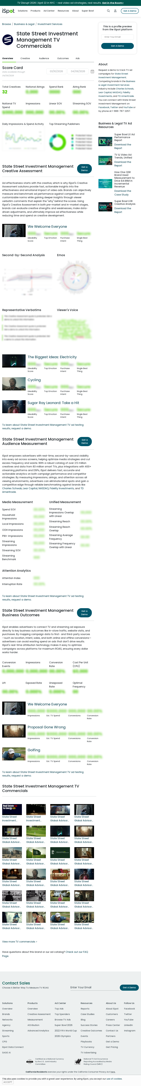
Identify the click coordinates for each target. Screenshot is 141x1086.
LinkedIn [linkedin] (128, 1025)
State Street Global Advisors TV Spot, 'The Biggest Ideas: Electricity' (59, 840)
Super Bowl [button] (88, 10)
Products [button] (35, 10)
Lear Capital (30, 488)
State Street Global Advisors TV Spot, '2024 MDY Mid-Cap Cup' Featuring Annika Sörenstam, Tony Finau (35, 840)
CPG (4, 1041)
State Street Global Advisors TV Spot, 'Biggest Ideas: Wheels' (11, 861)
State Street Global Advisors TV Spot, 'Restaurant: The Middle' (11, 883)
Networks (7, 1019)
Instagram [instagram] (129, 1030)
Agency (6, 1025)
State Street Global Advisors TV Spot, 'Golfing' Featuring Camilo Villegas (59, 926)
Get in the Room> (113, 3)
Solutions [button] (23, 10)
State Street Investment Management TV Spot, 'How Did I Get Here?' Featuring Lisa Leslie (35, 818)
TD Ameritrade (126, 96)
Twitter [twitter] (128, 1014)
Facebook (103, 107)
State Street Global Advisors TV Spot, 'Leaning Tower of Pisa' (83, 904)
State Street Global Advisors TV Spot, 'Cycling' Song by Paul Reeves (35, 883)
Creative (25, 58)
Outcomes (63, 58)
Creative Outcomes (91, 1030)
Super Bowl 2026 (63, 1025)
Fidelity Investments (62, 488)
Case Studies (87, 1014)
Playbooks (86, 1041)
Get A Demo (129, 10)
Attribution (33, 1025)
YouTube (128, 107)
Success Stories (89, 1025)
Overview (7, 58)
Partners (110, 1036)
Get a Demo (84, 168)
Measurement (35, 1019)
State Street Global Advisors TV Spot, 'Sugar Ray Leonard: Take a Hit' (83, 883)
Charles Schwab (12, 488)
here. (113, 1071)
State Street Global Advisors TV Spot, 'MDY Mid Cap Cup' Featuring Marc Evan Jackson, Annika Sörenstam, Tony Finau (35, 861)
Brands (6, 1014)
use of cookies (114, 1078)
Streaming (7, 1030)
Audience (44, 58)
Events (84, 1036)
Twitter (114, 107)
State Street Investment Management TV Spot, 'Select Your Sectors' (11, 818)
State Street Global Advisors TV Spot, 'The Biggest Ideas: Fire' (59, 861)
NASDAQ (44, 488)
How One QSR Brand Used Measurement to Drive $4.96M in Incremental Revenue (124, 179)
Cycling (34, 379)
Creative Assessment (39, 1014)
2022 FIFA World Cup (66, 1030)
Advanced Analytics (38, 1030)
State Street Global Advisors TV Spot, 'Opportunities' (11, 904)
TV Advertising (88, 1052)
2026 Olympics (63, 1036)
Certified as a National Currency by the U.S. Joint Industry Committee (49, 1061)
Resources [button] (63, 10)
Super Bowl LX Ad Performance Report (124, 137)
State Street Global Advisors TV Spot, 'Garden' (59, 904)
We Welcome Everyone (47, 226)
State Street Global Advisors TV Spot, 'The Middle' (59, 883)
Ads (78, 58)
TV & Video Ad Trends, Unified (123, 156)
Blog (83, 1019)
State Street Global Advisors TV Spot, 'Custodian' (35, 926)
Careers (110, 1019)
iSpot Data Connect (13, 1047)
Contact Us (112, 1030)
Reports (85, 1008)
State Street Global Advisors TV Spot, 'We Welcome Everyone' (83, 818)
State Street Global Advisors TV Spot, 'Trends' (36, 904)
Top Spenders (62, 1014)
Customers (112, 1014)
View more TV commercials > (19, 941)
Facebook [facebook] (129, 1008)
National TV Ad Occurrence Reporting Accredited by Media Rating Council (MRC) (98, 1061)
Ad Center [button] (49, 10)
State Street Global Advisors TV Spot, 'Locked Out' (83, 861)
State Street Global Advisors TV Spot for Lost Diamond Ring (83, 926)
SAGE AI (6, 1052)
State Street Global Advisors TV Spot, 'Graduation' (59, 818)
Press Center (113, 1025)
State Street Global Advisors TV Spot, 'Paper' (11, 926)
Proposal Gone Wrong (47, 727)
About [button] (75, 10)
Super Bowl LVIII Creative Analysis (124, 202)
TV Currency (87, 1047)
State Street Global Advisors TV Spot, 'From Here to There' (11, 840)
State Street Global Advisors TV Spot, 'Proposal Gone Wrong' (83, 840)
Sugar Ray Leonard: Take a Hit (53, 402)
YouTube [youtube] (128, 1019)
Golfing (34, 750)
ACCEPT (7, 1082)
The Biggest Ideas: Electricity (52, 357)
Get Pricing (112, 1047)
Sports (5, 1036)
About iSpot (112, 1008)
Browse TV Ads (63, 1019)
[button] (70, 71)
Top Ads (59, 1008)
